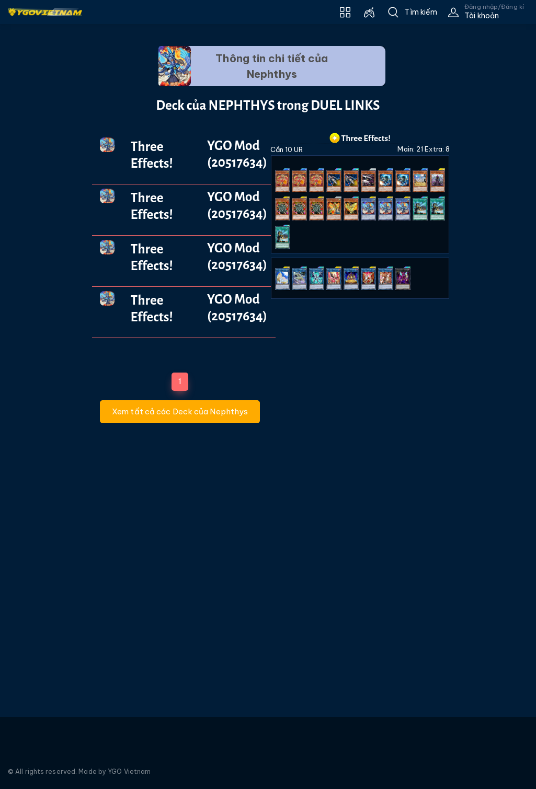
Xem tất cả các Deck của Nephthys (180, 411)
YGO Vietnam (129, 771)
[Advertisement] (38, 223)
